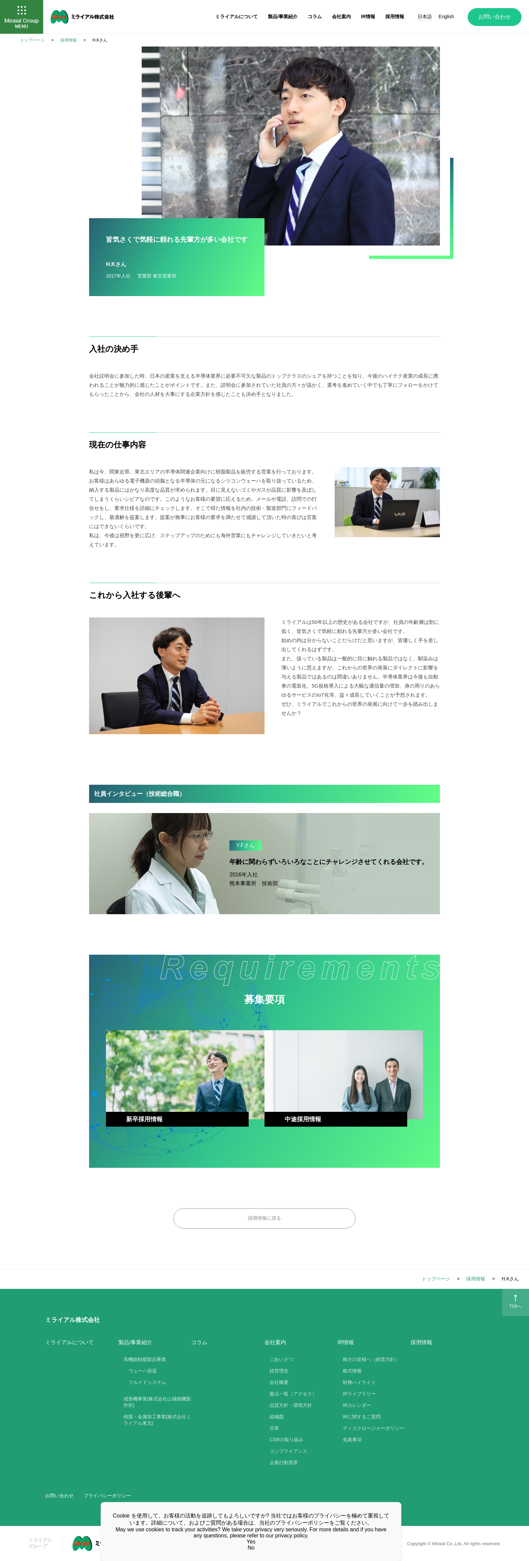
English (446, 16)
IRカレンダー (357, 1405)
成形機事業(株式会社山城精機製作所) (157, 1402)
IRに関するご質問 (362, 1416)
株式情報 (352, 1371)
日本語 (425, 16)
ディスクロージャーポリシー (373, 1428)
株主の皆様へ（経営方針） (371, 1359)
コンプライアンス (288, 1451)
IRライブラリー (359, 1393)
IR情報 (368, 16)
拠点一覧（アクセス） (293, 1393)
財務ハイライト (359, 1382)
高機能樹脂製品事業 (144, 1359)
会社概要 (279, 1382)
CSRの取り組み (286, 1439)
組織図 (277, 1416)
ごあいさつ (281, 1359)
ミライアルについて (69, 1342)
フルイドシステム (147, 1382)
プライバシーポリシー (107, 1495)
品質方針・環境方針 (291, 1405)
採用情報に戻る (264, 1218)
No (251, 1548)
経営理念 (279, 1371)
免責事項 (352, 1439)
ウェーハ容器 (143, 1371)
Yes (251, 1541)
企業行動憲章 (284, 1462)
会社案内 (341, 16)
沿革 (274, 1428)
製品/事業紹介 (283, 16)
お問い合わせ (494, 17)
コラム (199, 1342)
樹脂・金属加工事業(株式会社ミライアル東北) (157, 1420)
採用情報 (421, 1342)
